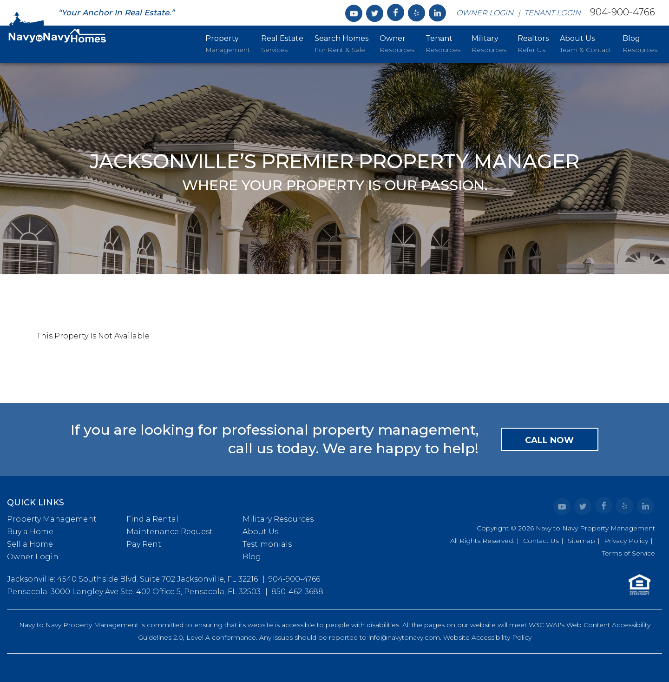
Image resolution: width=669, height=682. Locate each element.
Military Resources (278, 519)
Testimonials (267, 544)
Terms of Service (628, 553)
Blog (252, 556)
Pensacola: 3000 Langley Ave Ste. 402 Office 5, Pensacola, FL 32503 (134, 591)
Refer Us (533, 43)
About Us (260, 531)
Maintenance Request (169, 531)
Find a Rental (152, 519)
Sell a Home (30, 544)
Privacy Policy (626, 540)
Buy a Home (30, 531)
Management (227, 43)
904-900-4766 (622, 12)
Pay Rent (143, 544)
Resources (397, 43)
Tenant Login (552, 12)
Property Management (52, 519)
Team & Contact (585, 43)
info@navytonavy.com (404, 637)
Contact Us (541, 540)
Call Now (549, 440)
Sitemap (581, 540)
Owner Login (484, 12)
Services (282, 43)
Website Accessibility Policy (487, 637)
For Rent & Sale (341, 43)
